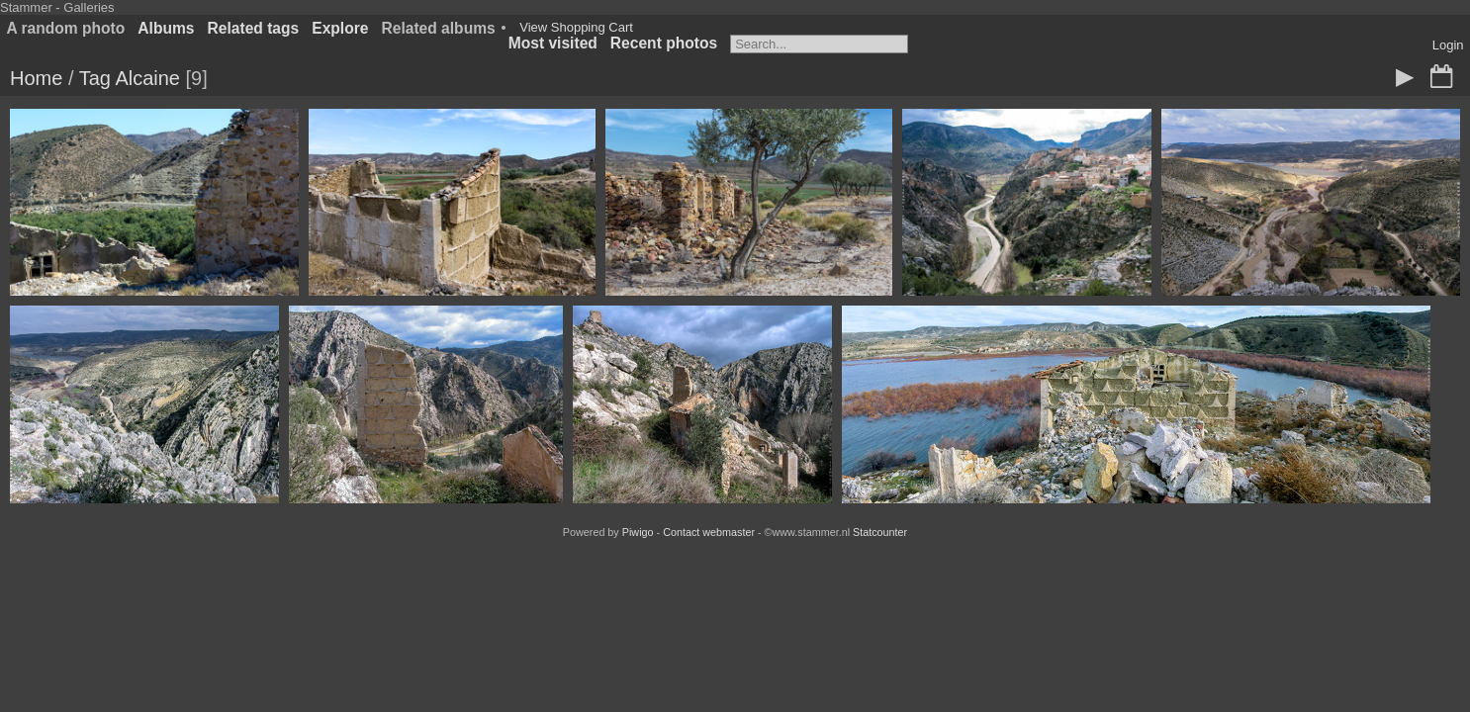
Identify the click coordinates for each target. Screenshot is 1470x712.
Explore (340, 28)
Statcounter (880, 532)
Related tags (254, 28)
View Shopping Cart (576, 27)
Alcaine (147, 78)
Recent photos (663, 43)
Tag (95, 78)
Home (36, 78)
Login (1448, 45)
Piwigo (638, 532)
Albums (166, 28)
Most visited (552, 43)
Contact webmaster (709, 532)
